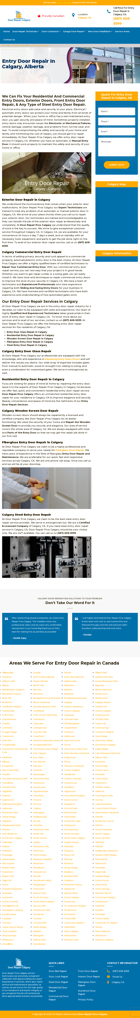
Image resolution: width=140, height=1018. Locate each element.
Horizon (6, 795)
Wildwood (8, 939)
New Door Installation (99, 31)
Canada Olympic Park (45, 706)
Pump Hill (69, 855)
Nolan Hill (38, 833)
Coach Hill (100, 723)
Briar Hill (6, 698)
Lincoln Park (71, 808)
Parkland (7, 850)
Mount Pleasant (104, 829)
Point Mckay (40, 855)
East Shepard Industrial (108, 753)
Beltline (68, 689)
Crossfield (38, 736)
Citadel (6, 723)
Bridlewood (101, 698)
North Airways (72, 833)
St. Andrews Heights (75, 905)
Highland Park (41, 791)
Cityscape (38, 723)
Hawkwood (39, 787)
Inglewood (8, 799)
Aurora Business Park (107, 681)
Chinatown (39, 719)
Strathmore (70, 910)
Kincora (37, 804)
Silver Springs (102, 889)
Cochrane (7, 727)
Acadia (37, 672)
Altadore (7, 677)
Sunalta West (9, 914)
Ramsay (68, 859)
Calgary (68, 702)
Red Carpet (8, 863)
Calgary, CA (84, 17)
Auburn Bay (70, 681)
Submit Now (116, 165)
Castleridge (8, 710)
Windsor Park (71, 939)
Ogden (37, 842)
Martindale (70, 816)
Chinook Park (71, 719)
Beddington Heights (13, 689)
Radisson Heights (43, 859)
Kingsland (69, 804)
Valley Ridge (40, 927)
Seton (5, 884)
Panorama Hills (41, 846)
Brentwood (101, 693)
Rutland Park (71, 876)
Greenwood (70, 783)
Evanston (100, 761)
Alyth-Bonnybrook (74, 677)
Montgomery (71, 829)
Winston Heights (104, 939)
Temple (37, 918)
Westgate (38, 935)
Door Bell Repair (58, 971)
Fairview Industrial (74, 766)
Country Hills (40, 732)
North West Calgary (75, 838)
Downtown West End (76, 749)
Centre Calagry (72, 710)
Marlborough (40, 816)
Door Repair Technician (25, 31)
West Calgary (71, 931)
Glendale (100, 774)
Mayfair (99, 816)
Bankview (69, 685)
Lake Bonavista (103, 804)
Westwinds (70, 935)
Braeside (69, 693)
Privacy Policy (85, 999)
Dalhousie (69, 736)
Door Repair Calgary (17, 45)
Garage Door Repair (73, 31)
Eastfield (7, 757)
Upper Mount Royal (13, 927)
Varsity (99, 927)
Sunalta (99, 910)
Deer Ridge (101, 736)
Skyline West (71, 893)
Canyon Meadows (74, 706)
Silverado (7, 893)
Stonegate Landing (12, 910)
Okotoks (100, 842)
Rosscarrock (40, 872)
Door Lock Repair (58, 976)
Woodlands (39, 944)
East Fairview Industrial (77, 753)
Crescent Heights (104, 732)
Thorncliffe (70, 918)
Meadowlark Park (12, 825)
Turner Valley (102, 918)
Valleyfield (69, 927)
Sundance (38, 914)
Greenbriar (8, 783)
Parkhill (99, 846)
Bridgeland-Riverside (75, 698)
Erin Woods (39, 761)
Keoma (99, 799)
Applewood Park (104, 677)
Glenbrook (70, 774)
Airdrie (67, 672)
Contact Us (9, 39)
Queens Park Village (106, 855)
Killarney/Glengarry (12, 804)
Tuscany (6, 922)
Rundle (37, 876)
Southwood (101, 901)
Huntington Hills (104, 795)
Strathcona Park (42, 910)
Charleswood (102, 715)
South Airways (41, 897)
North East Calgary (12, 838)
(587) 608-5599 (121, 971)
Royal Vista (8, 876)
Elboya (6, 761)
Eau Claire (38, 757)
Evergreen (7, 766)
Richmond (101, 863)
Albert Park (101, 672)
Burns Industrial (41, 702)
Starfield (99, 905)
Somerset (7, 897)
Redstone (38, 863)
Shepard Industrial (12, 889)
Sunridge (100, 914)
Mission (6, 829)
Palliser (6, 846)
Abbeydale (8, 672)
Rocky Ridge (71, 867)
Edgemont (70, 757)
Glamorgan (39, 774)
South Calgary (72, 897)
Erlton (67, 761)
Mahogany (39, 812)
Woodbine (8, 944)
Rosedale (100, 867)
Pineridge (7, 855)
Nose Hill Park (103, 838)
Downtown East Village (46, 749)
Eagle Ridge (102, 749)
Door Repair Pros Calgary (92, 1014)
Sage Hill (7, 880)
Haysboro (69, 787)
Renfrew (68, 863)
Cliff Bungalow (72, 723)
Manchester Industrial (107, 812)
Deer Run (7, 740)
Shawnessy (101, 884)
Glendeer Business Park (15, 778)
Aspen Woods (41, 681)
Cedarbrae (39, 710)
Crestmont (8, 736)
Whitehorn (101, 935)
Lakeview (7, 808)
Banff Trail (38, 685)
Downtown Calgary (105, 744)
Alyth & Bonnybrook (44, 677)
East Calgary (40, 753)
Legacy (37, 808)
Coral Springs (102, 727)
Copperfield (70, 727)
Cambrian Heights (12, 706)
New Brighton (9, 833)
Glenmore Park (41, 778)
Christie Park (102, 719)
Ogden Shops (71, 842)
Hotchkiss (38, 795)
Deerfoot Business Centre (47, 740)
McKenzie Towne (104, 821)
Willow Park (39, 939)
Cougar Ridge (9, 732)
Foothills (38, 770)
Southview (70, 901)
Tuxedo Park (40, 922)
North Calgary (103, 833)
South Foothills (10, 901)
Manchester (70, 812)
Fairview (37, 766)
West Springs (9, 935)
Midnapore (70, 825)
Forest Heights (72, 770)
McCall (37, 821)
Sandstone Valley (42, 880)
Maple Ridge (9, 816)
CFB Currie (8, 715)
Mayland (7, 821)
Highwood (70, 791)
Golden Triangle (73, 778)
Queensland (8, 859)
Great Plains (102, 778)
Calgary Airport (103, 702)
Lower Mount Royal (106, 808)
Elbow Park (101, 757)
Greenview (39, 783)
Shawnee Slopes (73, 884)
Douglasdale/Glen (43, 744)
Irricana (37, 799)
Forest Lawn (102, 770)
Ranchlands (101, 859)
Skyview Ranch (103, 893)
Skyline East (39, 893)
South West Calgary (44, 901)
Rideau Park (9, 867)
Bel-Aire (37, 689)
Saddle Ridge (102, 876)
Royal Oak (101, 872)
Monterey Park (41, 829)
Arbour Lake (9, 681)
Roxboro (69, 872)
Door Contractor (50, 31)
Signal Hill (69, 889)
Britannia (7, 702)
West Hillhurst (103, 931)
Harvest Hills (9, 787)
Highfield (7, 791)
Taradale (7, 918)
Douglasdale (9, 744)
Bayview (99, 685)
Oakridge (7, 842)
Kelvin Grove (71, 799)
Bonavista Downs (12, 693)
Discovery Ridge (104, 740)
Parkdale (69, 846)
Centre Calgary (103, 710)
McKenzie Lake (72, 821)
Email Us (117, 976)
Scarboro (69, 880)
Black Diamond (103, 689)
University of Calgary (106, 922)
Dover (67, 744)
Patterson (38, 850)
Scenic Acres (102, 880)
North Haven (40, 838)
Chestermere (9, 719)
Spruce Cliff (39, 905)
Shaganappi (39, 884)
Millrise (99, 825)
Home (6, 31)
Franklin (6, 774)
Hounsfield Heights (74, 795)
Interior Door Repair (89, 976)
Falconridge (101, 766)
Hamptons (101, 783)
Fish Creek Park (10, 770)
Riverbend (38, 867)
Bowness (38, 693)
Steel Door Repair (58, 982)
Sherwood (38, 889)
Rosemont (8, 872)
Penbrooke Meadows (107, 850)
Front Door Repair (88, 971)
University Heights (74, 922)
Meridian (38, 825)
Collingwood (40, 727)
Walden (37, 931)
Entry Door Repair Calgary (38, 45)
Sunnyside (69, 914)
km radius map (116, 217)
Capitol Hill (101, 706)
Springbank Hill (10, 905)
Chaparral (69, 715)
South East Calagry (105, 897)
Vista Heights (9, 931)
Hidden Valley (102, 787)
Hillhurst (99, 791)
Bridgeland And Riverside (47, 698)
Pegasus (69, 850)
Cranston (69, 732)
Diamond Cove (72, 740)
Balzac (5, 685)
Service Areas (122, 31)
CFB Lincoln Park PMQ (45, 715)
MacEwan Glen (10, 812)
